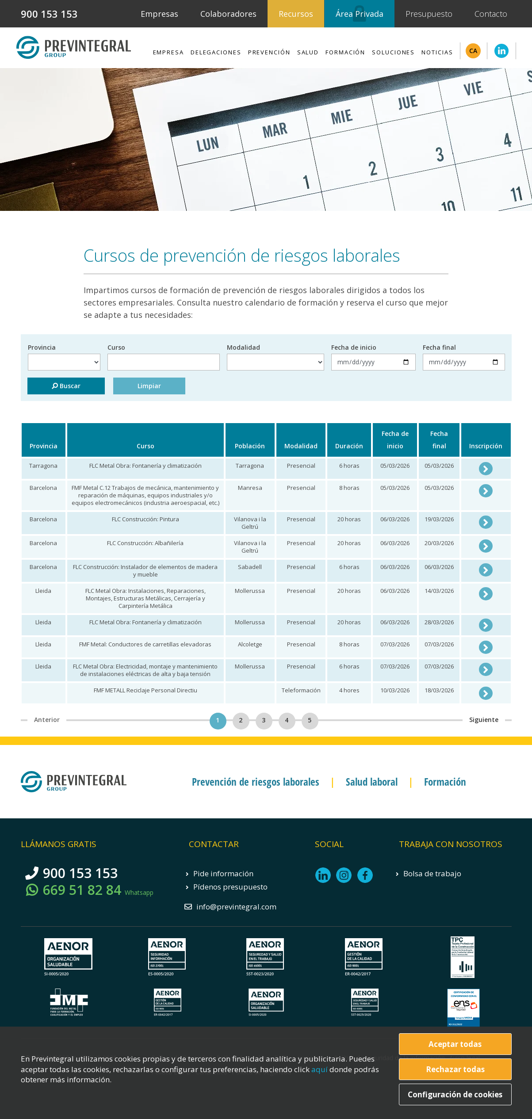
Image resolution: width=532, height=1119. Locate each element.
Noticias (437, 52)
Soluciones (393, 52)
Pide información (223, 873)
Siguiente (483, 719)
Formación (345, 52)
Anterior (47, 719)
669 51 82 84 (98, 890)
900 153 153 (49, 13)
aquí (320, 1069)
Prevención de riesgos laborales (255, 782)
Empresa (168, 52)
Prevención (269, 52)
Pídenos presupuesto (230, 887)
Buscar (66, 386)
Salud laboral (372, 782)
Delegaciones (216, 52)
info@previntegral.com (236, 906)
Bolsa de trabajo (432, 873)
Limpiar (149, 386)
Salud (308, 52)
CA (473, 50)
